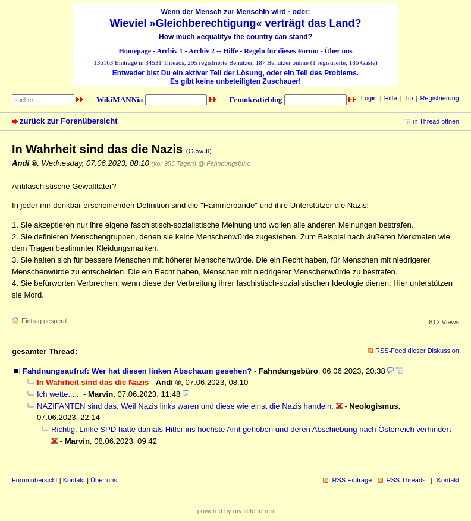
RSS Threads (406, 480)
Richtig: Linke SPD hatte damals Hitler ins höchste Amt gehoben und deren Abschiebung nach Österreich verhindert (251, 429)
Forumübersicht (35, 480)
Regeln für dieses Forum (281, 51)
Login (369, 98)
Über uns (339, 51)
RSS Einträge (352, 480)
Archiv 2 (202, 51)
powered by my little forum (235, 510)
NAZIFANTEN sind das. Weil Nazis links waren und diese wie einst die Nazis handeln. (185, 406)
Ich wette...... (59, 394)
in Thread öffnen (436, 121)
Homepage (134, 51)
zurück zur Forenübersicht (69, 120)
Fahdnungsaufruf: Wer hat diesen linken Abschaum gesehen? (137, 371)
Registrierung (439, 98)
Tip (408, 98)
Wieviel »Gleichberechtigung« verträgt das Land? (236, 23)
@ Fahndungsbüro (225, 163)
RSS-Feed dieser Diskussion (417, 350)
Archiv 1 (169, 51)
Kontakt (74, 480)
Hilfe (230, 51)
